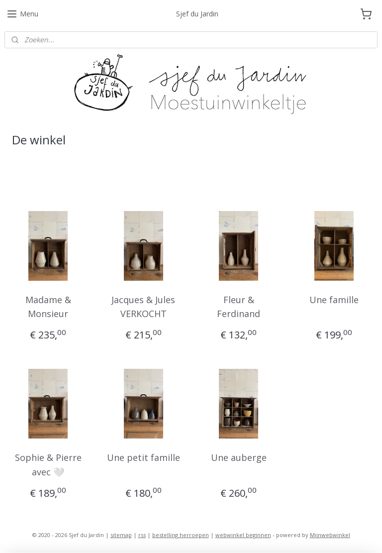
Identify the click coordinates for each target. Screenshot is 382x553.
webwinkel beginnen (243, 535)
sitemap (121, 535)
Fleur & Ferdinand (238, 307)
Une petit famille (143, 457)
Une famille (334, 300)
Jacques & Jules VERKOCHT (143, 307)
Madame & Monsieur (48, 307)
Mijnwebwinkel (330, 535)
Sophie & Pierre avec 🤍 (48, 464)
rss (142, 535)
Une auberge (239, 457)
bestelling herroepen (180, 535)
